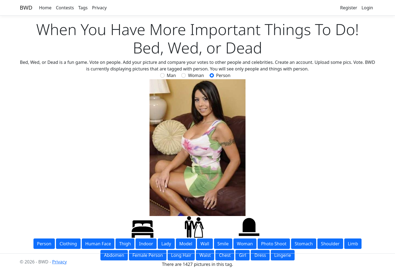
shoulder (330, 244)
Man (171, 75)
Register (348, 8)
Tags (83, 8)
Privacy (99, 8)
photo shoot (274, 244)
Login (367, 8)
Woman (196, 75)
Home (45, 8)
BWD (26, 7)
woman (245, 244)
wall (205, 244)
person (223, 75)
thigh (125, 244)
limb (353, 244)
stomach (304, 244)
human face (98, 244)
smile (223, 244)
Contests (65, 8)
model (185, 244)
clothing (68, 244)
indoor (146, 244)
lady (166, 244)
